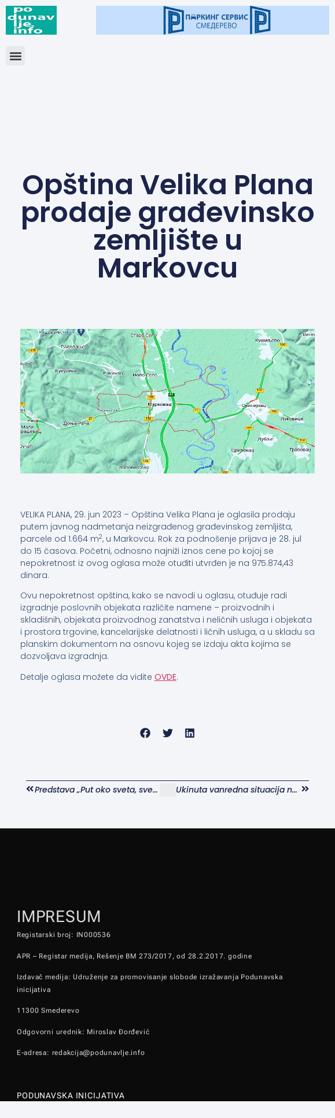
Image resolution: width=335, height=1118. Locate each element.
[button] (15, 55)
